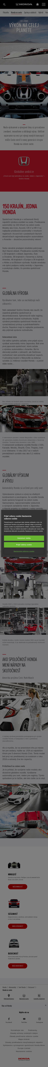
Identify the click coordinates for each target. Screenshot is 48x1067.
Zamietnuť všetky (24, 538)
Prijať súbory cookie (24, 544)
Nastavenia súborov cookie (24, 551)
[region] (24, 533)
